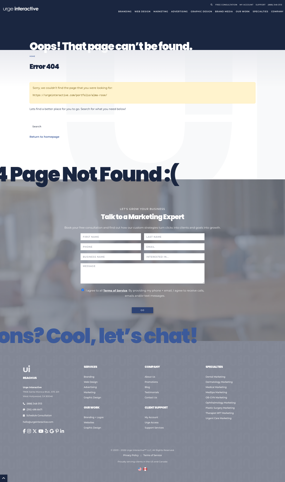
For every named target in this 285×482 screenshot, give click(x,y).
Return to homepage (44, 136)
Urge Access (152, 422)
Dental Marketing (215, 376)
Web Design (142, 11)
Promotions (151, 382)
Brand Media (224, 11)
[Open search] (212, 5)
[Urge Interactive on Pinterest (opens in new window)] (57, 431)
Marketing (161, 11)
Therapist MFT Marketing (220, 413)
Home (32, 56)
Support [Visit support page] (260, 5)
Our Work (243, 11)
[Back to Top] (3, 478)
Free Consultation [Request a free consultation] (226, 5)
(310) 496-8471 (32, 409)
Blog (147, 387)
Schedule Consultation (37, 415)
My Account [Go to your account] (246, 5)
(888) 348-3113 (32, 403)
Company (277, 11)
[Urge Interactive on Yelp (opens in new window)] (46, 431)
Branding (125, 11)
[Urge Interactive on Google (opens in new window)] (52, 431)
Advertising (179, 11)
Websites (89, 422)
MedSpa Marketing (216, 392)
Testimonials (152, 392)
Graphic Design (201, 11)
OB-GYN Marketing (216, 397)
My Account (151, 417)
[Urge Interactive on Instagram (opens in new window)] (29, 431)
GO (142, 310)
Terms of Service (115, 290)
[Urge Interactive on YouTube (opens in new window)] (40, 431)
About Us (150, 376)
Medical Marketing (216, 387)
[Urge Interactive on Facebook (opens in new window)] (24, 431)
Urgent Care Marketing (218, 418)
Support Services (154, 427)
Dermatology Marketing (219, 382)
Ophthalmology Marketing (221, 402)
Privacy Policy (131, 455)
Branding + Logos (94, 417)
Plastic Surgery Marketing (220, 407)
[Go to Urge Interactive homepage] (20, 9)
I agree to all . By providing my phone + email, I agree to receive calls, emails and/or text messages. (145, 293)
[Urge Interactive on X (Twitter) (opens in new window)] (34, 431)
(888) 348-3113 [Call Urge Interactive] (275, 5)
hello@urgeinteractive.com (38, 422)
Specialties (260, 11)
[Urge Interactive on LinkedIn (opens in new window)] (62, 431)
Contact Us (151, 397)
